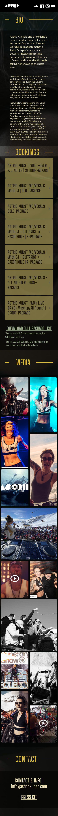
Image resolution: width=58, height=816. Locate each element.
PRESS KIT (29, 797)
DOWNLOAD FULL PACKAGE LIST (29, 328)
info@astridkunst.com (29, 786)
